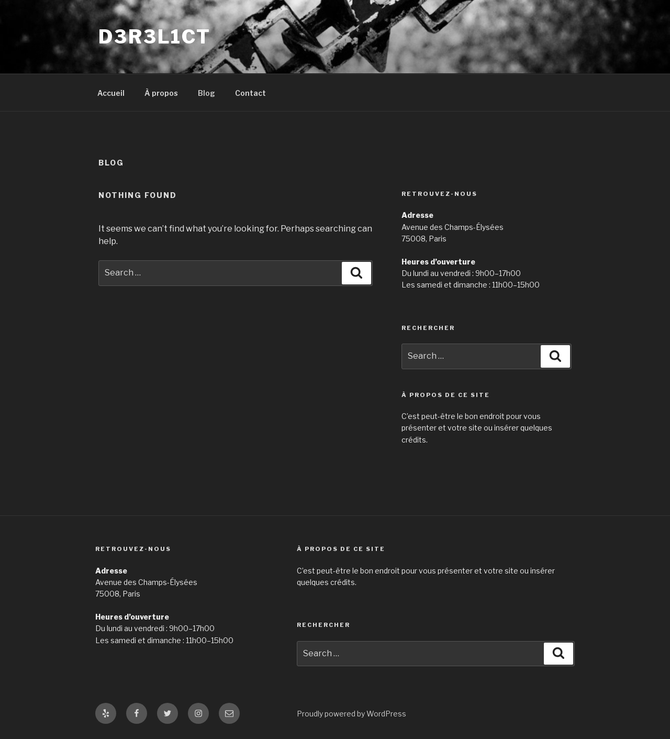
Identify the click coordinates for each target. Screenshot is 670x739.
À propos (161, 93)
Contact (250, 93)
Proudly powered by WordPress (351, 713)
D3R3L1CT (154, 36)
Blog (206, 93)
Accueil (111, 93)
